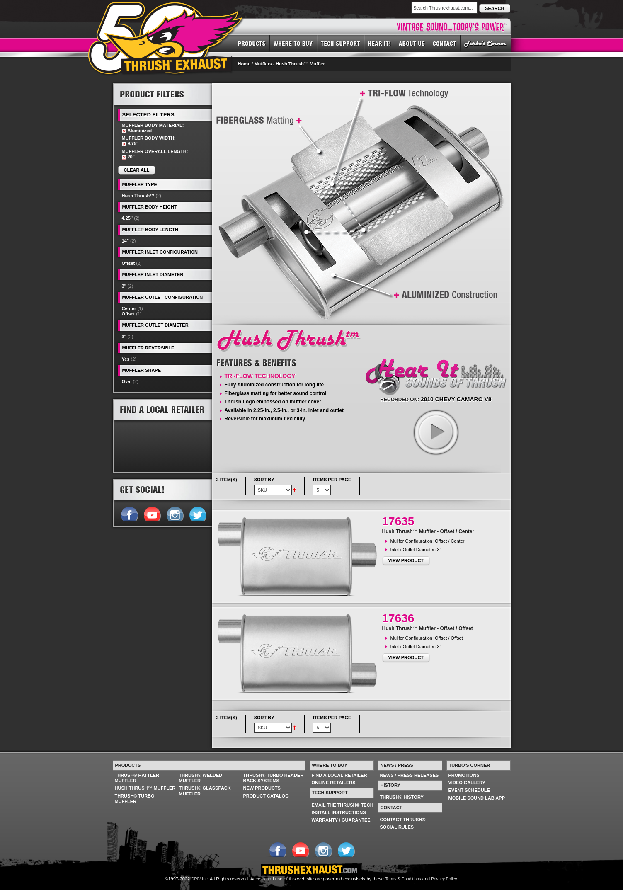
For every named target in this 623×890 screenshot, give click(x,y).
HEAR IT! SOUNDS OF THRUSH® (379, 43)
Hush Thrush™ (138, 195)
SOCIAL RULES (397, 827)
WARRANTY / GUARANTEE (341, 819)
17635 (398, 521)
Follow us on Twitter (197, 513)
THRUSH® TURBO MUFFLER (135, 798)
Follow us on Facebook (129, 513)
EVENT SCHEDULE (469, 790)
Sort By (264, 479)
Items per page (332, 479)
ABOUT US (412, 43)
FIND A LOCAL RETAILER (339, 775)
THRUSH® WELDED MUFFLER (201, 778)
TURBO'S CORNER (486, 43)
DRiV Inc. (199, 879)
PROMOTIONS (464, 775)
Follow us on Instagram (174, 513)
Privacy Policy (444, 879)
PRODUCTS (252, 43)
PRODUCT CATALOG (266, 795)
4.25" (127, 218)
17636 (398, 618)
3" (124, 286)
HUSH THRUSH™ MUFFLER (145, 788)
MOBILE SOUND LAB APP (476, 797)
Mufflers (263, 63)
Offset (128, 263)
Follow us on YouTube (152, 513)
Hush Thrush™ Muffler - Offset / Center (428, 531)
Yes (126, 358)
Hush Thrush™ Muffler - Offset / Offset (427, 628)
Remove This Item (124, 131)
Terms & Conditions (403, 879)
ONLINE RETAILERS (334, 782)
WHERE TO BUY (293, 43)
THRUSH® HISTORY (402, 797)
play (435, 432)
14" (125, 240)
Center (129, 308)
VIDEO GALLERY (466, 782)
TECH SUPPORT (340, 43)
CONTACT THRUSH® (403, 819)
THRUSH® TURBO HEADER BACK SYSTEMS (273, 778)
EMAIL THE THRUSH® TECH (342, 805)
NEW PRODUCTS (262, 788)
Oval (127, 381)
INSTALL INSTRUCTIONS (339, 812)
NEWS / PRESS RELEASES (409, 775)
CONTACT (445, 43)
